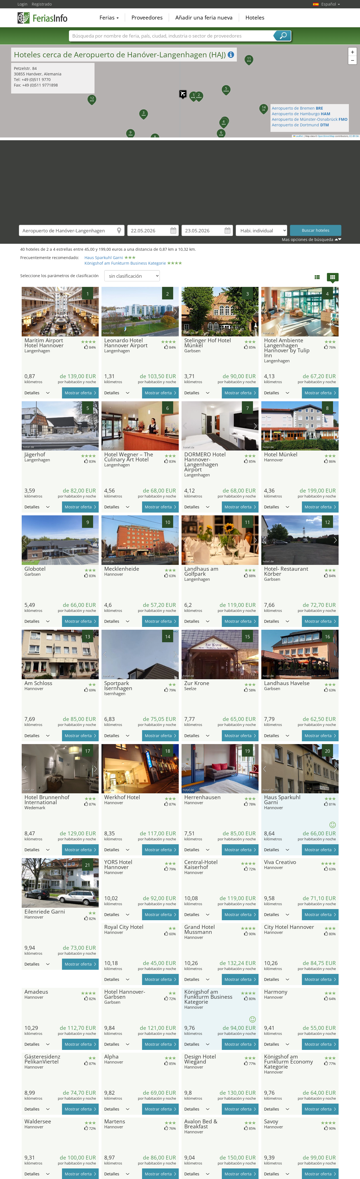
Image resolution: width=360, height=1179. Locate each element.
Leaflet (298, 136)
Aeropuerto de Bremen (297, 108)
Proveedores (147, 17)
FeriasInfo (45, 17)
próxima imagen (175, 311)
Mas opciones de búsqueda (307, 239)
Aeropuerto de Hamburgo (301, 113)
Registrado (42, 4)
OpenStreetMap (326, 136)
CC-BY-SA (354, 136)
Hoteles (254, 17)
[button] (140, 110)
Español (330, 4)
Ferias (109, 17)
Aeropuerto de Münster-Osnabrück (309, 119)
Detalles (36, 392)
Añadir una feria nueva (204, 17)
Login (23, 4)
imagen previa (104, 311)
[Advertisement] (180, 179)
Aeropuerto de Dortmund (300, 124)
